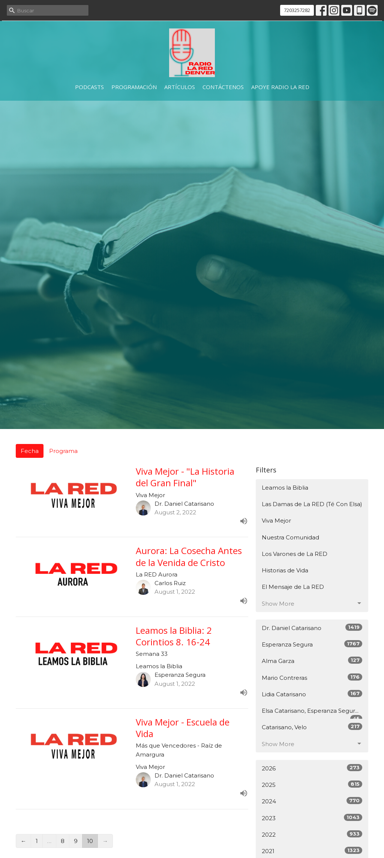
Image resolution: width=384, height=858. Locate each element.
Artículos (179, 87)
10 (90, 841)
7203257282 (297, 10)
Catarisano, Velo (312, 727)
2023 (312, 818)
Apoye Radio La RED (280, 87)
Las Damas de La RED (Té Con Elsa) (312, 504)
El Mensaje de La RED (293, 586)
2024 (312, 801)
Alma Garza (312, 660)
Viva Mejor (276, 520)
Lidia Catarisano (312, 694)
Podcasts (89, 87)
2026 (312, 768)
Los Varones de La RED (294, 553)
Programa (63, 450)
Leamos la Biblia (285, 487)
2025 (312, 784)
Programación (134, 87)
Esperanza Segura (312, 644)
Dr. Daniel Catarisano (312, 628)
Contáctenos (223, 87)
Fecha (30, 450)
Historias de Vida (285, 570)
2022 (312, 834)
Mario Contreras (312, 677)
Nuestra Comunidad (290, 537)
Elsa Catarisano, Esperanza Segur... (312, 713)
